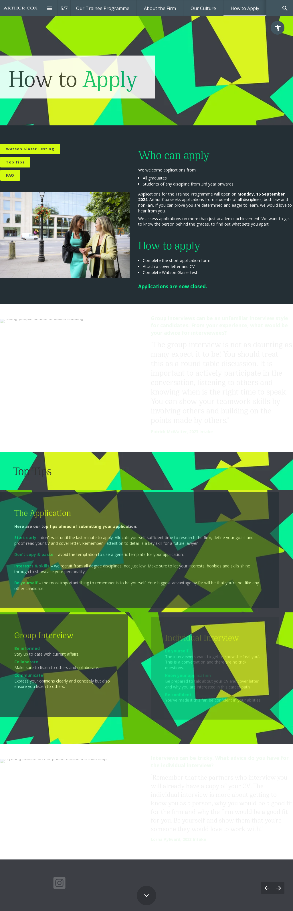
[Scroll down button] (146, 895)
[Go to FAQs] (10, 175)
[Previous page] (267, 888)
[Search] (285, 8)
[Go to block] (15, 162)
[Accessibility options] (277, 28)
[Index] (49, 8)
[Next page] (278, 888)
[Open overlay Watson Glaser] (30, 149)
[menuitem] (102, 8)
